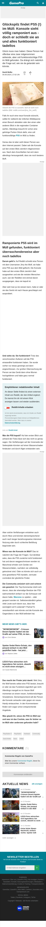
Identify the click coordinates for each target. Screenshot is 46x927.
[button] (3, 3)
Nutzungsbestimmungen (25, 882)
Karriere (40, 879)
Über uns (13, 879)
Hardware (27, 734)
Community (36, 734)
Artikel (21, 739)
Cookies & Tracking (24, 884)
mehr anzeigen (9, 838)
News (15, 739)
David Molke (7, 72)
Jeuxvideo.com (37, 889)
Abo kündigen (32, 879)
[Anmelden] (36, 867)
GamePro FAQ (22, 879)
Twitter (13, 897)
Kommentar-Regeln (25, 761)
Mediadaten (38, 882)
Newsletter (6, 882)
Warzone (18, 597)
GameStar (6, 889)
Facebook (19, 897)
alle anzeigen (37, 784)
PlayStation (17, 734)
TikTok (33, 897)
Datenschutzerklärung (12, 423)
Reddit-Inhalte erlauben (22, 407)
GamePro (14, 889)
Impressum (5, 879)
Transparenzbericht (37, 884)
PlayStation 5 (7, 734)
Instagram (27, 897)
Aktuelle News (15, 784)
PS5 (18, 136)
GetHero (29, 889)
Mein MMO (21, 889)
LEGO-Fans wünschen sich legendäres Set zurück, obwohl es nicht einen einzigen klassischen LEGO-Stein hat (31, 821)
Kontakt (13, 882)
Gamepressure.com (23, 892)
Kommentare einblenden (23, 774)
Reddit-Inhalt (13, 430)
